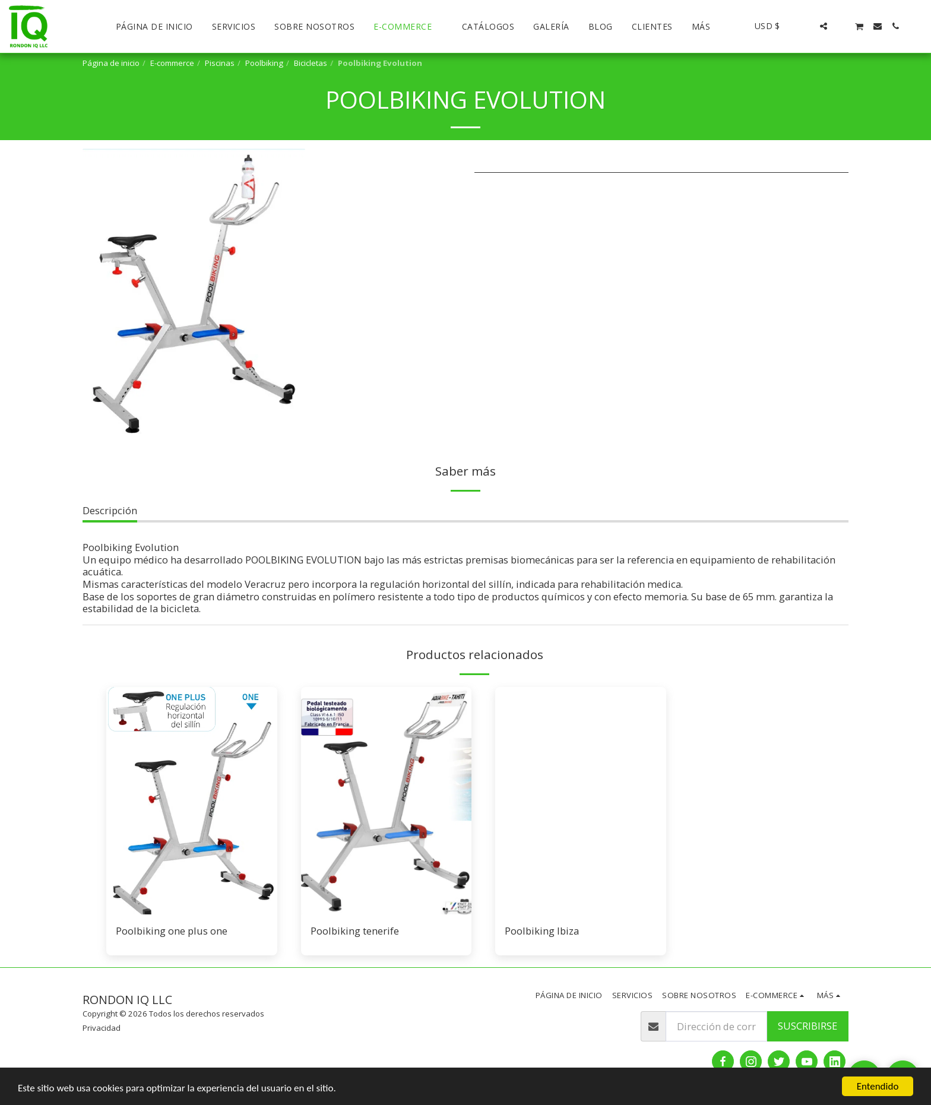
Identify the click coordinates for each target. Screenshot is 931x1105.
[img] (191, 800)
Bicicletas (310, 63)
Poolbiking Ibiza (542, 931)
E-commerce (172, 63)
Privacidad (102, 1027)
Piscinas (220, 63)
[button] (805, 26)
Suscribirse (807, 1026)
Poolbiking (264, 63)
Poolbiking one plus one (171, 931)
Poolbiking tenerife (355, 931)
